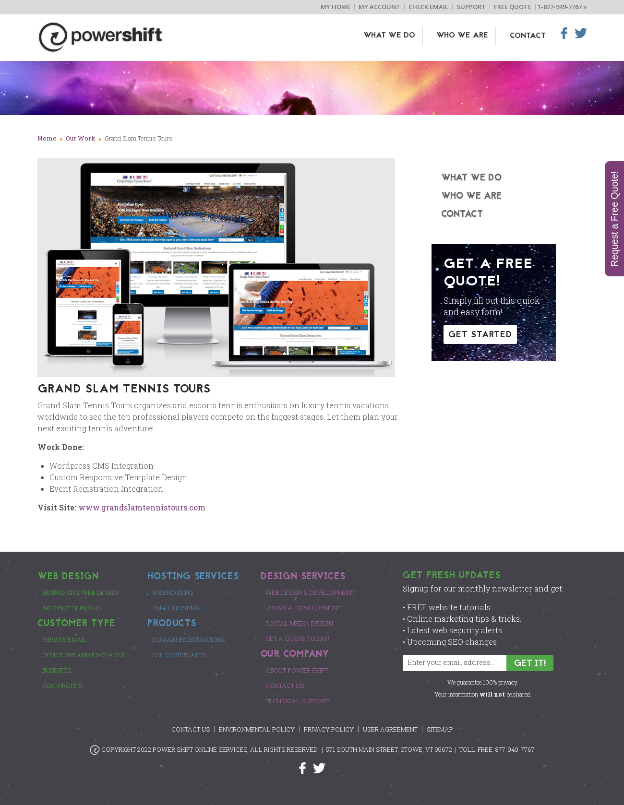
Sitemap (440, 729)
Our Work (81, 138)
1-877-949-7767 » (562, 6)
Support (471, 7)
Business (56, 670)
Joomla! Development (303, 608)
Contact (528, 36)
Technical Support (297, 701)
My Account (379, 7)
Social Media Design (299, 623)
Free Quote (512, 7)
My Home (335, 7)
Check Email (428, 7)
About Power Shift (296, 670)
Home (47, 138)
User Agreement (390, 729)
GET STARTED (480, 335)
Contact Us (284, 685)
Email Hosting (175, 608)
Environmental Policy (257, 729)
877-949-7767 (515, 749)
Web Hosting (172, 592)
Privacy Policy (329, 729)
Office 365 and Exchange (84, 655)
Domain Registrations (188, 639)
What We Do (396, 36)
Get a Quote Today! (297, 638)
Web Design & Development (310, 592)
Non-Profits (62, 685)
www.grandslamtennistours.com (141, 507)
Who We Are (466, 36)
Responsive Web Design (80, 592)
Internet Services (71, 608)
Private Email (64, 639)
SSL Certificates (179, 655)
